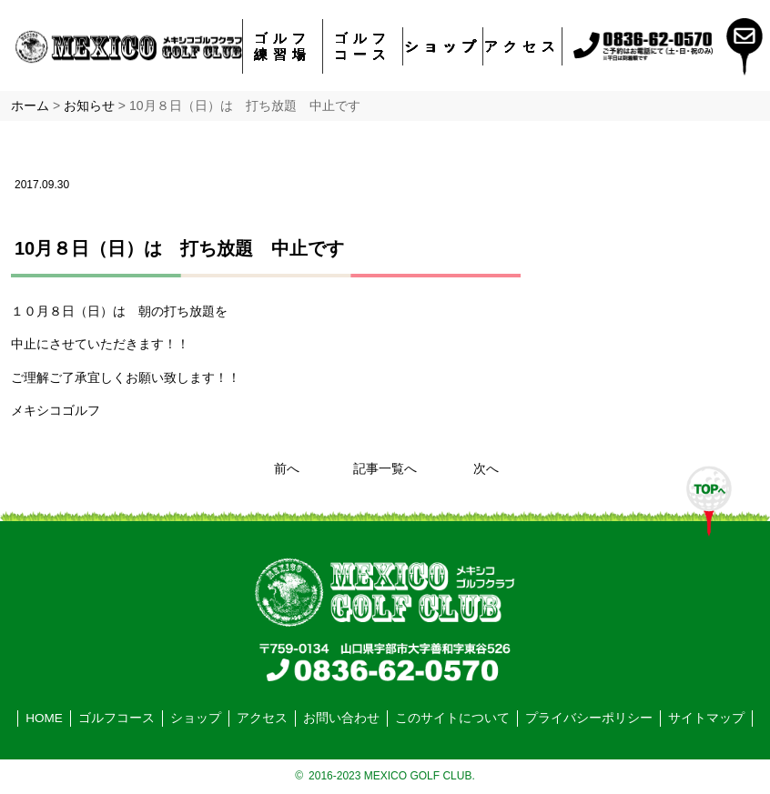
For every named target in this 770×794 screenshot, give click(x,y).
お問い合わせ (341, 718)
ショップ (443, 46)
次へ (486, 469)
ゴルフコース (362, 46)
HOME (44, 718)
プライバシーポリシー (589, 718)
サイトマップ (706, 718)
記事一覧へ (385, 469)
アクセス (522, 46)
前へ (286, 469)
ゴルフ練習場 (282, 46)
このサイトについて (452, 718)
